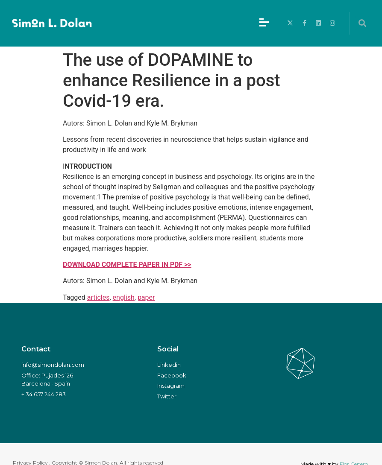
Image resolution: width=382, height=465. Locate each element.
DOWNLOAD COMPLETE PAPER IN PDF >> (127, 264)
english (124, 297)
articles (98, 297)
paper (146, 297)
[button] (362, 23)
